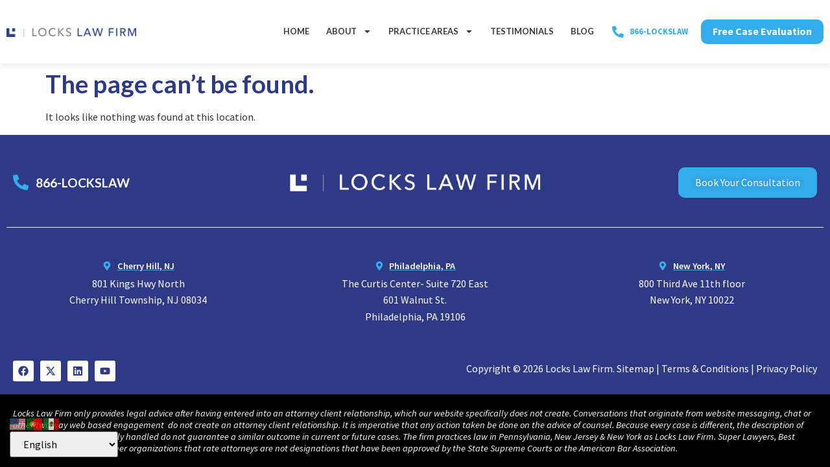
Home (296, 31)
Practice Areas (430, 31)
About (349, 31)
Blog (582, 31)
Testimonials (522, 31)
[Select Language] (64, 444)
